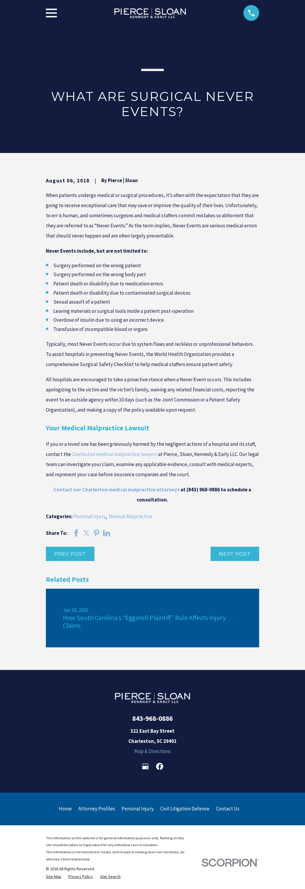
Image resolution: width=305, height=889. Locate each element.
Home (65, 808)
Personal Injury (89, 516)
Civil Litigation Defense (184, 808)
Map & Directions (152, 751)
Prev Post (70, 554)
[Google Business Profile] (145, 766)
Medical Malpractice (130, 516)
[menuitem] (53, 876)
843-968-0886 (152, 718)
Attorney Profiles (96, 808)
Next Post (235, 554)
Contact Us (227, 808)
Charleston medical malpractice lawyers (114, 454)
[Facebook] (159, 766)
